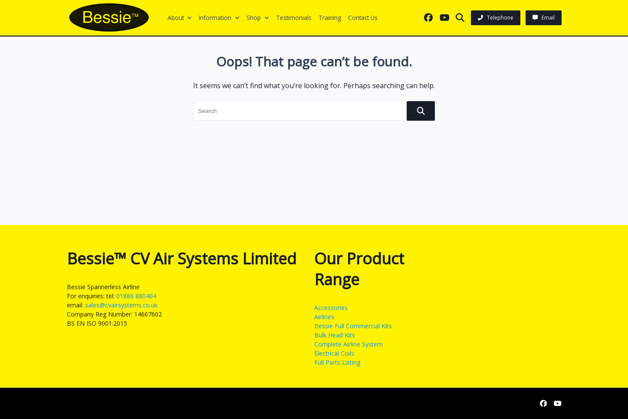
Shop (258, 17)
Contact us (363, 17)
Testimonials (294, 17)
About (180, 17)
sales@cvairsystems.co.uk (121, 305)
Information (219, 17)
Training (330, 17)
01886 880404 (136, 296)
